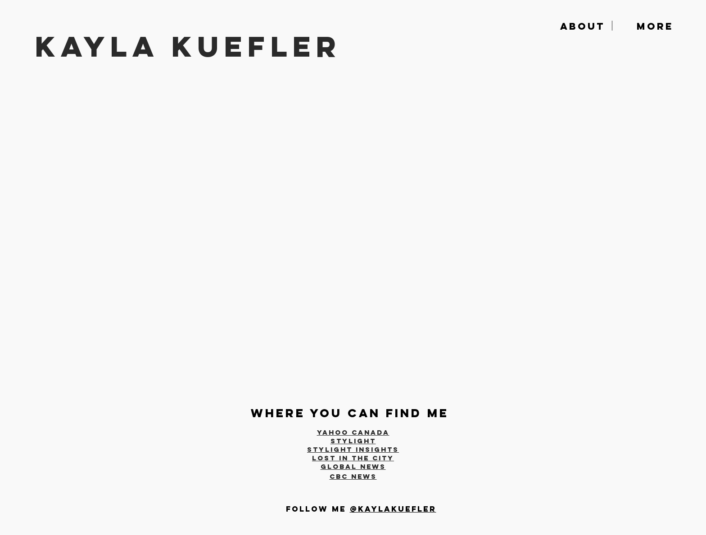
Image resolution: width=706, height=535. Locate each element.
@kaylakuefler (393, 509)
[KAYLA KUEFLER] (212, 46)
